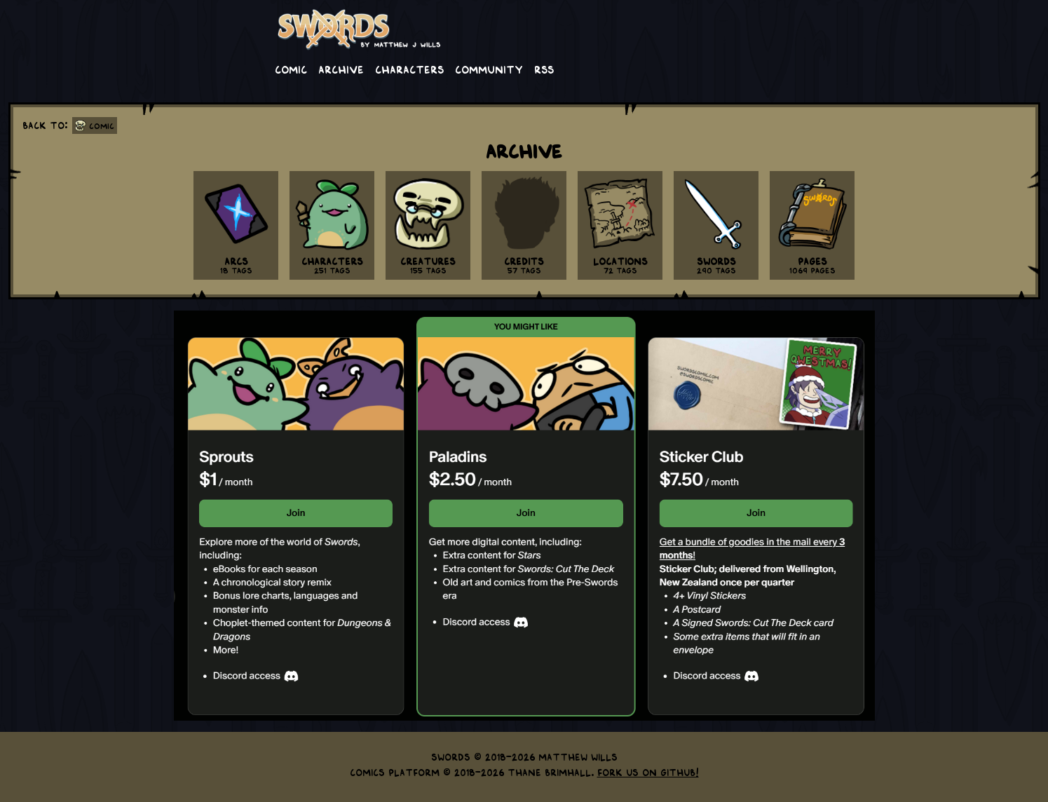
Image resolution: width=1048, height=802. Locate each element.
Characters (409, 68)
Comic (291, 68)
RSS (544, 68)
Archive (341, 68)
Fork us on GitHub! (648, 772)
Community (489, 68)
